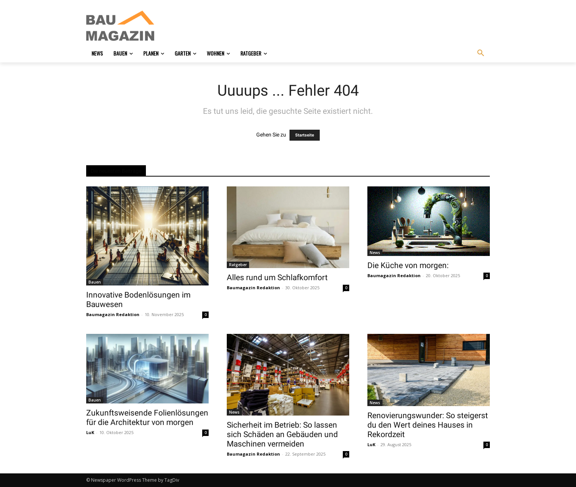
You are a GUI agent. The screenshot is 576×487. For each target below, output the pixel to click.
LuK (90, 432)
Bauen (94, 282)
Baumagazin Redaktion (112, 314)
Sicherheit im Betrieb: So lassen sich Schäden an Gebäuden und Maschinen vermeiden (282, 434)
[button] (481, 53)
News (375, 252)
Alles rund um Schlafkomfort (277, 277)
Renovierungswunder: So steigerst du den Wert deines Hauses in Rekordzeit (427, 425)
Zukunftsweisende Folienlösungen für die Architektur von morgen (147, 417)
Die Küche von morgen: (408, 265)
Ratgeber (238, 264)
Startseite (304, 135)
